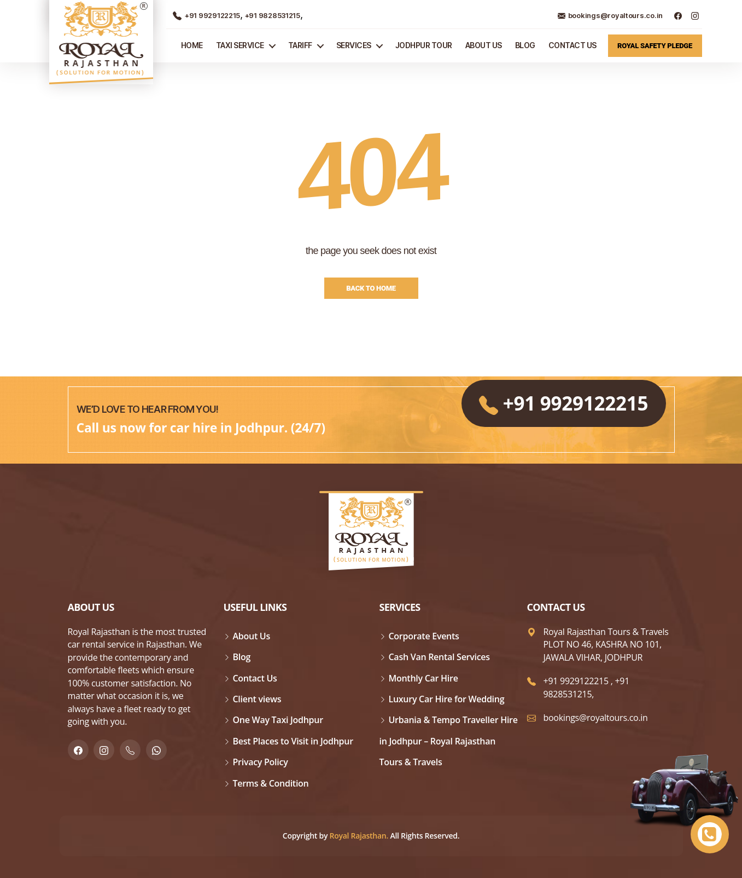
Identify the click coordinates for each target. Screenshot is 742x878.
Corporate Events (424, 636)
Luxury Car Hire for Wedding (447, 699)
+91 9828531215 (271, 15)
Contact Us (572, 45)
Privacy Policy (260, 762)
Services (353, 45)
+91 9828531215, (587, 687)
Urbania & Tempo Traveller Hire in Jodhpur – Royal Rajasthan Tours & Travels (448, 741)
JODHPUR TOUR (423, 45)
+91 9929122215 (206, 15)
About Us (483, 45)
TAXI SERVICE (240, 45)
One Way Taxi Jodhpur (278, 720)
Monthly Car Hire (423, 678)
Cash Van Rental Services (439, 657)
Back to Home (371, 288)
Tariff (300, 45)
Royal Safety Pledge (654, 46)
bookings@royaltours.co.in (610, 15)
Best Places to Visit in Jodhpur (293, 741)
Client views (257, 699)
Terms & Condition (271, 783)
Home (192, 45)
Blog (525, 45)
